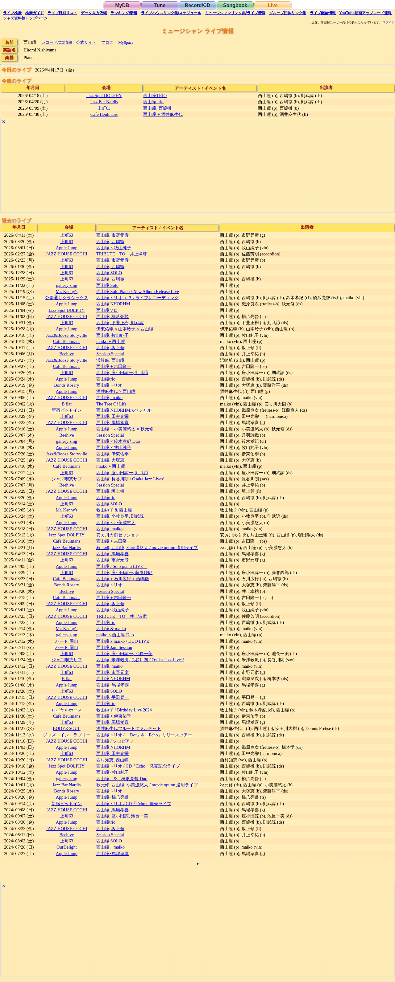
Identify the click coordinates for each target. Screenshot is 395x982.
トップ (25, 18)
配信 (323, 13)
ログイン (388, 22)
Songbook (235, 5)
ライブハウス (171, 13)
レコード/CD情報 (56, 42)
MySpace (125, 42)
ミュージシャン (235, 13)
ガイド (34, 13)
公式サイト (86, 42)
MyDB (122, 5)
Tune (159, 5)
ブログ (107, 42)
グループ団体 (287, 13)
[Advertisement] (186, 169)
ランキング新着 (123, 13)
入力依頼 (94, 13)
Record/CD (197, 5)
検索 (12, 13)
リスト (62, 13)
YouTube (365, 13)
